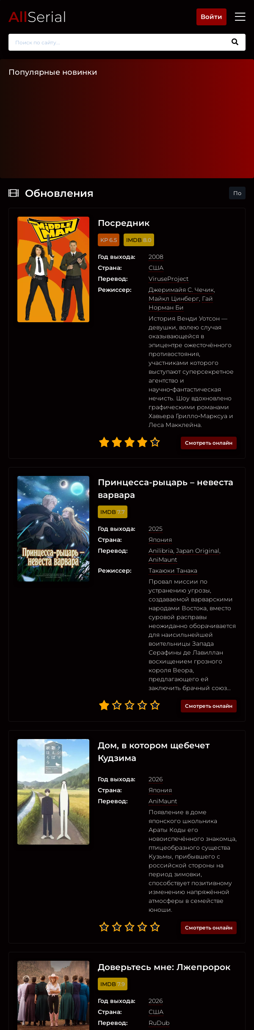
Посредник (123, 223)
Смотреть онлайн (208, 443)
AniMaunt (163, 559)
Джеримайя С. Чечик (181, 290)
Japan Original (197, 550)
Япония (160, 540)
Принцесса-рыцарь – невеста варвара (165, 488)
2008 (156, 257)
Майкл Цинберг (174, 298)
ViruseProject (169, 279)
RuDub (159, 1023)
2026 (156, 779)
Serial (37, 16)
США (156, 268)
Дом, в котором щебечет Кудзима (154, 751)
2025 (156, 529)
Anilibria (161, 550)
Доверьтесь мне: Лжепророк (164, 967)
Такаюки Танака (173, 570)
